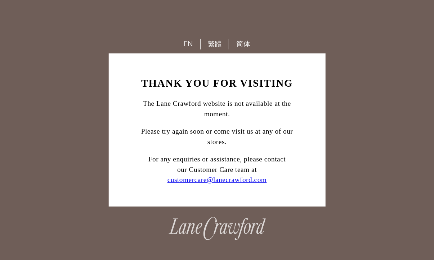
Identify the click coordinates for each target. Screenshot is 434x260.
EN (188, 44)
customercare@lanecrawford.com (217, 179)
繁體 (215, 44)
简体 (243, 44)
